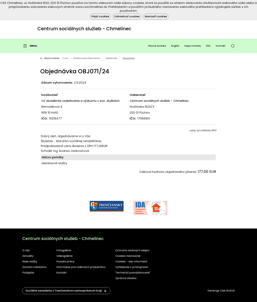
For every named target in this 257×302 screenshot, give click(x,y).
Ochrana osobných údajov (132, 250)
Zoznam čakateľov (34, 267)
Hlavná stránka (157, 45)
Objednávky (111, 58)
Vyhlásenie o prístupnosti (131, 267)
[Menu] (29, 45)
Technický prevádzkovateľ (132, 273)
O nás (65, 58)
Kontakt (221, 45)
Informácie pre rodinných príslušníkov (81, 267)
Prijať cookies (100, 16)
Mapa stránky (193, 45)
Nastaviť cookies (156, 16)
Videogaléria (64, 256)
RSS (208, 45)
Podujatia (28, 273)
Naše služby (29, 261)
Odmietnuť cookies (127, 16)
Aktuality (28, 256)
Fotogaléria (63, 250)
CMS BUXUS (227, 291)
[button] (232, 46)
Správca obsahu (125, 278)
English (175, 45)
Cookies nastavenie (127, 256)
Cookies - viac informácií (131, 261)
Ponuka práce (65, 261)
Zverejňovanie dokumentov (86, 58)
